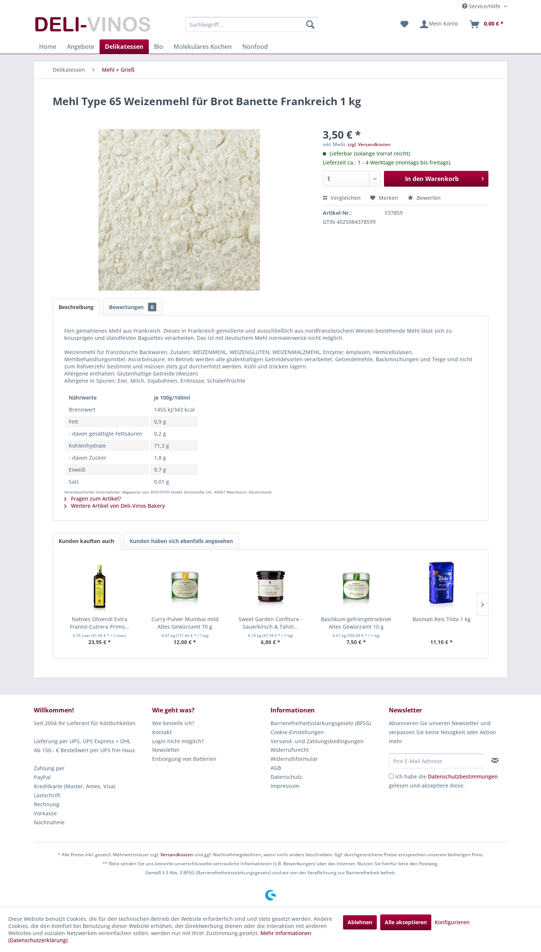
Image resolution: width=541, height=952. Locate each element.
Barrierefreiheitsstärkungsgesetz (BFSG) (320, 723)
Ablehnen (360, 922)
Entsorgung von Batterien (184, 758)
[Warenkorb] (486, 24)
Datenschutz (286, 776)
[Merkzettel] (404, 24)
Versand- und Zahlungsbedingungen (317, 741)
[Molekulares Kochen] (202, 46)
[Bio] (158, 46)
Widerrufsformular (294, 758)
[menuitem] (252, 24)
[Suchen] (310, 24)
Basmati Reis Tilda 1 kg (442, 619)
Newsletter (166, 749)
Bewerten (424, 197)
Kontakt (162, 732)
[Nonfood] (255, 46)
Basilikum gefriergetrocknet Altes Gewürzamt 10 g (356, 623)
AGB (275, 767)
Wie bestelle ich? (173, 723)
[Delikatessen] (124, 46)
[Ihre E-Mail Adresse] (436, 760)
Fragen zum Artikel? (92, 498)
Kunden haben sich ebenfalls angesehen (181, 541)
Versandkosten (176, 854)
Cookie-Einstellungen (297, 732)
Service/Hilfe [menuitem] (482, 6)
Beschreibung (76, 307)
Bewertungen (132, 307)
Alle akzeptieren (406, 922)
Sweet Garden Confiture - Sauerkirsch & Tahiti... (270, 623)
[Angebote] (81, 46)
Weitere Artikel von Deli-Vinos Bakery (114, 505)
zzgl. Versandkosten (369, 144)
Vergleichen (342, 197)
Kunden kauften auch (86, 541)
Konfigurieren (452, 922)
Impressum (284, 785)
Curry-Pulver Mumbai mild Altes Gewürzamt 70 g (185, 623)
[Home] (48, 46)
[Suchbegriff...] (252, 24)
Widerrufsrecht (289, 749)
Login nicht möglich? (178, 741)
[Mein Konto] (439, 24)
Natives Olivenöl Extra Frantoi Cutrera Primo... (99, 623)
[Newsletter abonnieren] (495, 760)
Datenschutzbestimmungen (463, 776)
